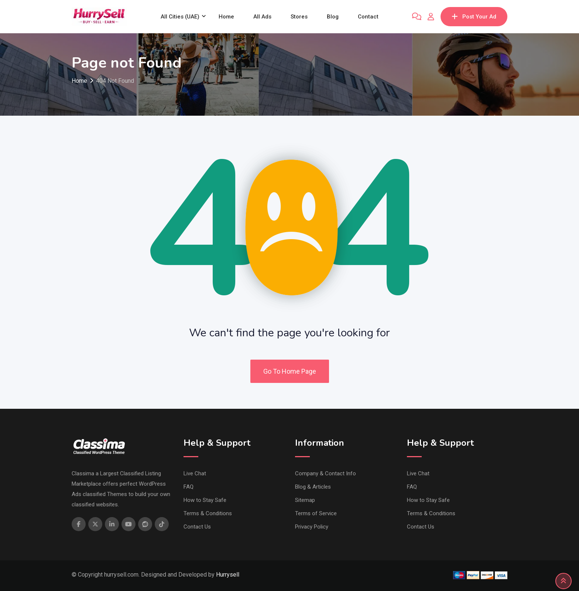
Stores (299, 16)
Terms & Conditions (208, 513)
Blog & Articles (313, 486)
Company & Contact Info (325, 473)
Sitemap (305, 500)
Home (226, 16)
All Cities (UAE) (180, 16)
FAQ (188, 486)
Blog (333, 16)
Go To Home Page (289, 371)
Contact (368, 16)
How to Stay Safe (205, 500)
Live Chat (195, 473)
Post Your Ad (474, 16)
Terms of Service (316, 513)
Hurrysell (227, 574)
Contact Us (197, 526)
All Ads (262, 16)
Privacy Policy (311, 526)
